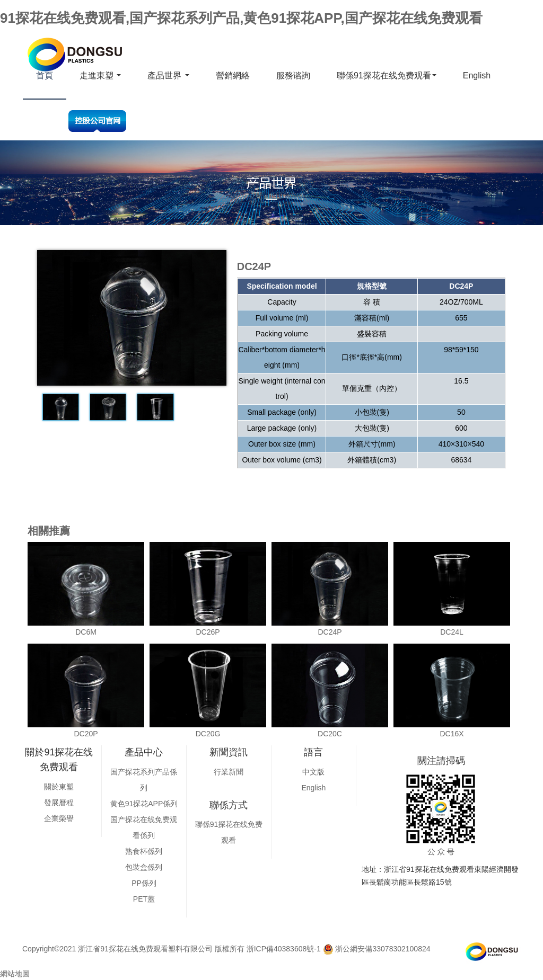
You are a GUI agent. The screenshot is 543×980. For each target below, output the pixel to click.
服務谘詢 (293, 75)
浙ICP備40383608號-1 (284, 949)
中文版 (313, 772)
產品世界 (168, 75)
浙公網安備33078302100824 (377, 949)
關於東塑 (59, 786)
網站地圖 (15, 973)
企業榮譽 (59, 818)
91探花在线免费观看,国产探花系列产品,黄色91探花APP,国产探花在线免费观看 (241, 18)
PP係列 (144, 883)
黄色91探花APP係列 (144, 803)
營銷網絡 (233, 75)
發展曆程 (59, 802)
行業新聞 (228, 772)
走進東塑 (100, 75)
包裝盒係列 (143, 867)
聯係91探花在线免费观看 (386, 75)
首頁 (44, 75)
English (477, 75)
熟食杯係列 (143, 851)
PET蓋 (144, 899)
